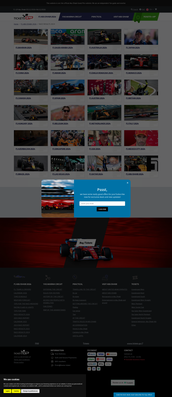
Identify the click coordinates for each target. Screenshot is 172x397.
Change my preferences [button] (30, 391)
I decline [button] (16, 391)
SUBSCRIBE (102, 209)
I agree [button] (7, 391)
